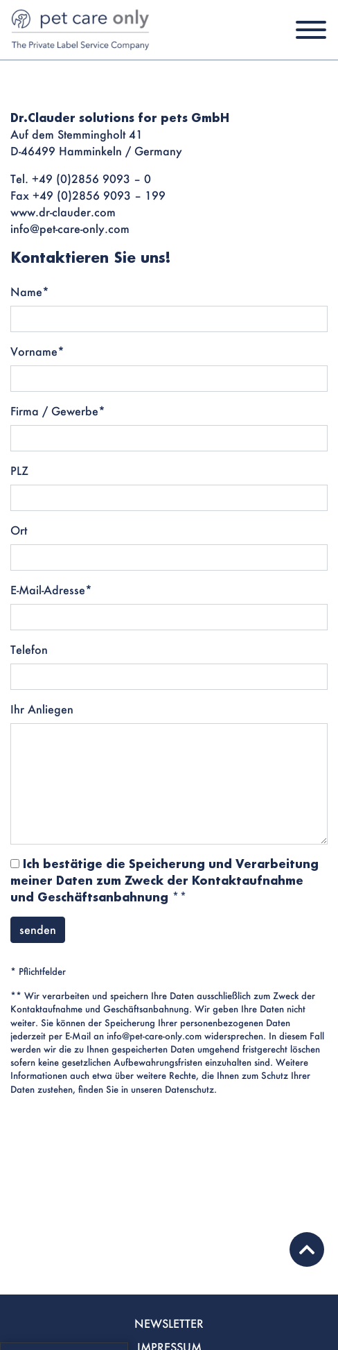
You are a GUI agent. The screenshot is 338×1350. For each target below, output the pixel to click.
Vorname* (37, 351)
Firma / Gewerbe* (57, 411)
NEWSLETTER (169, 1323)
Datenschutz (189, 1089)
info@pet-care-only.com (154, 1035)
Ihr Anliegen (41, 709)
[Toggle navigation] (311, 29)
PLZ (19, 470)
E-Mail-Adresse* (51, 589)
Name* (29, 291)
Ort (18, 530)
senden (37, 929)
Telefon (29, 649)
